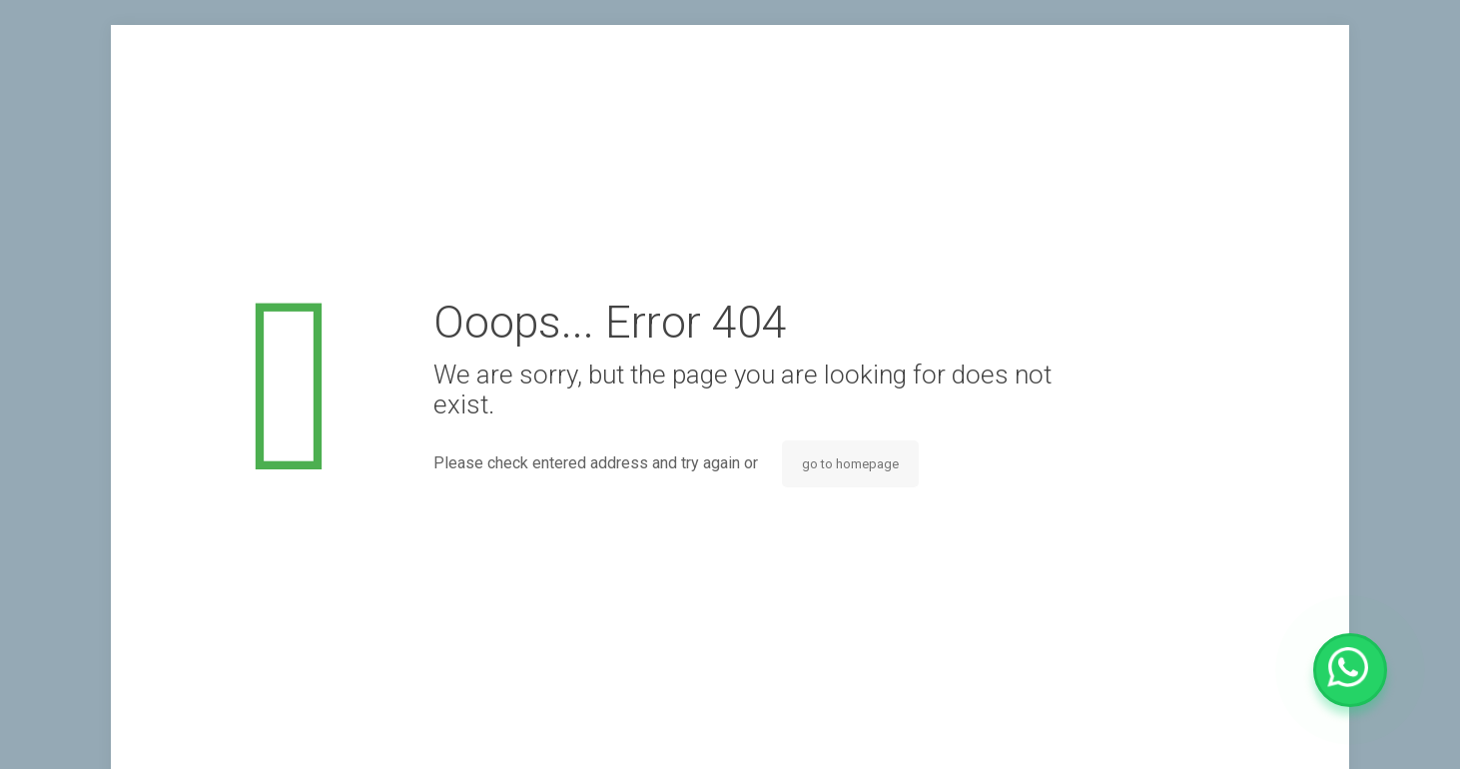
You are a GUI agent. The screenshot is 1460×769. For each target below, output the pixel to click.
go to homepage (850, 463)
